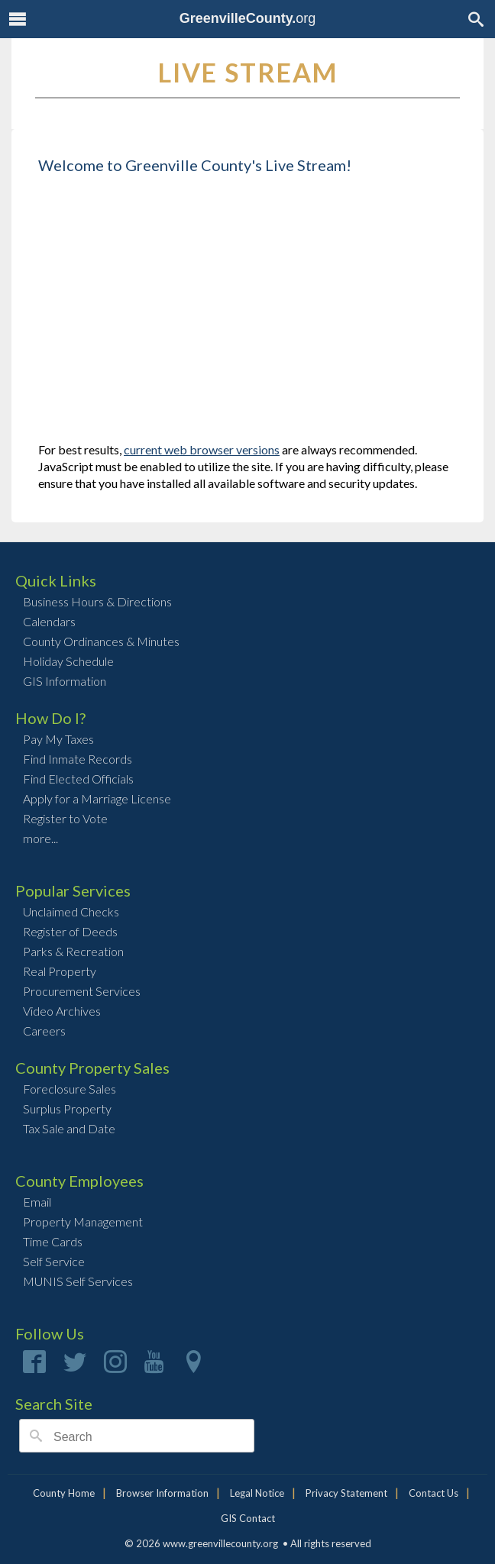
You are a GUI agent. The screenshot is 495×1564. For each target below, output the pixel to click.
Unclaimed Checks (71, 911)
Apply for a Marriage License (97, 798)
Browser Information (162, 1493)
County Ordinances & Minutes (101, 641)
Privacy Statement (346, 1493)
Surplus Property (67, 1108)
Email (37, 1201)
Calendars (49, 621)
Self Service (54, 1261)
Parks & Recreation (73, 951)
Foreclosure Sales (69, 1088)
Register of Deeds (70, 931)
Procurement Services (82, 991)
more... (40, 838)
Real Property (59, 971)
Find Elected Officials (78, 778)
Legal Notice (257, 1493)
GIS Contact (248, 1518)
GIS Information (64, 681)
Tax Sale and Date (69, 1128)
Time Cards (52, 1241)
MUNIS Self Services (78, 1281)
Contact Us (433, 1493)
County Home (64, 1493)
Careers (44, 1030)
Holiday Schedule (68, 661)
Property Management (83, 1221)
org (248, 18)
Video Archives (62, 1010)
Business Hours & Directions (97, 601)
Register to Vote (65, 818)
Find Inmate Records (77, 758)
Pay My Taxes (58, 739)
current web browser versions (202, 449)
